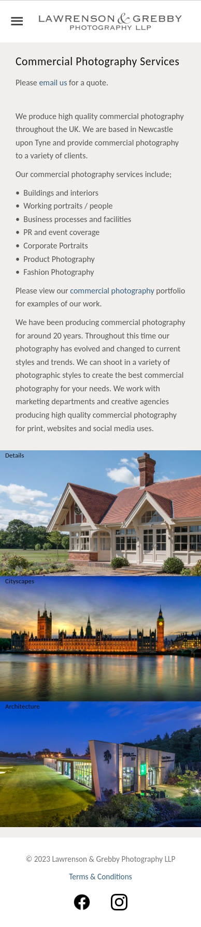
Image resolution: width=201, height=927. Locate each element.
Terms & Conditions (100, 876)
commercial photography (112, 291)
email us (53, 82)
